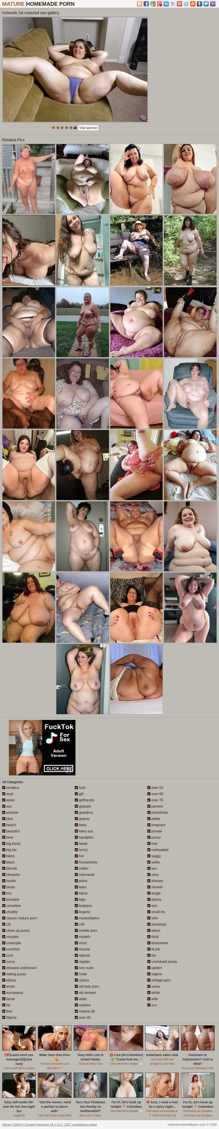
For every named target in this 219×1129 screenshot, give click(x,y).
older (81, 999)
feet (7, 1011)
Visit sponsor (88, 128)
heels (81, 843)
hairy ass (84, 831)
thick (153, 937)
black (8, 862)
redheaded (157, 850)
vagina (154, 974)
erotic (8, 986)
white (153, 993)
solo (152, 918)
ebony (9, 980)
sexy (153, 875)
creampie (11, 943)
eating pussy (14, 974)
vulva (153, 986)
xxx (152, 1005)
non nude (84, 968)
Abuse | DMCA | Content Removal (25, 1124)
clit (6, 924)
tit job (153, 949)
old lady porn (87, 986)
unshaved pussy (162, 961)
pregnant (156, 825)
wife (152, 999)
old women (85, 993)
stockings (156, 924)
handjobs (84, 837)
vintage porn (159, 980)
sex (152, 868)
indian (81, 868)
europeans (12, 993)
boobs (9, 881)
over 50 (155, 788)
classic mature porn (19, 918)
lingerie (82, 912)
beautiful (11, 831)
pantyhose (157, 812)
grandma (84, 812)
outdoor (83, 1005)
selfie (153, 862)
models (82, 937)
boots (8, 887)
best (7, 837)
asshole (10, 812)
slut (152, 906)
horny (81, 850)
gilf (79, 794)
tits (151, 955)
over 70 (155, 800)
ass (7, 806)
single (154, 893)
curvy (8, 961)
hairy (81, 825)
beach (9, 825)
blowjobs (11, 875)
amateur (10, 788)
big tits (9, 850)
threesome (157, 943)
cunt (7, 955)
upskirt (154, 968)
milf (79, 924)
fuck (80, 788)
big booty (11, 843)
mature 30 (85, 1011)
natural (82, 955)
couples (10, 937)
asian (8, 800)
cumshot (11, 949)
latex (80, 887)
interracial (84, 875)
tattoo (153, 930)
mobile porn (86, 930)
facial (8, 999)
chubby (10, 912)
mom (81, 943)
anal (7, 794)
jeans (81, 881)
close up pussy (16, 930)
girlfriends (84, 800)
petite (153, 819)
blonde (9, 868)
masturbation (87, 918)
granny (82, 819)
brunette (10, 899)
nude (81, 974)
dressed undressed (19, 968)
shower (155, 887)
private (154, 831)
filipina (9, 1017)
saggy (154, 856)
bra (7, 893)
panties (155, 806)
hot (79, 856)
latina (81, 893)
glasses (83, 806)
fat (6, 1005)
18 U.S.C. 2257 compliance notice (73, 1124)
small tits (156, 912)
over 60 (155, 794)
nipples (82, 961)
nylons (82, 980)
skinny (154, 899)
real (152, 843)
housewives (86, 862)
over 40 (83, 1017)
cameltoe (11, 906)
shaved (155, 881)
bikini (8, 856)
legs (80, 899)
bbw (7, 819)
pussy (154, 837)
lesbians (83, 906)
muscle (82, 949)
